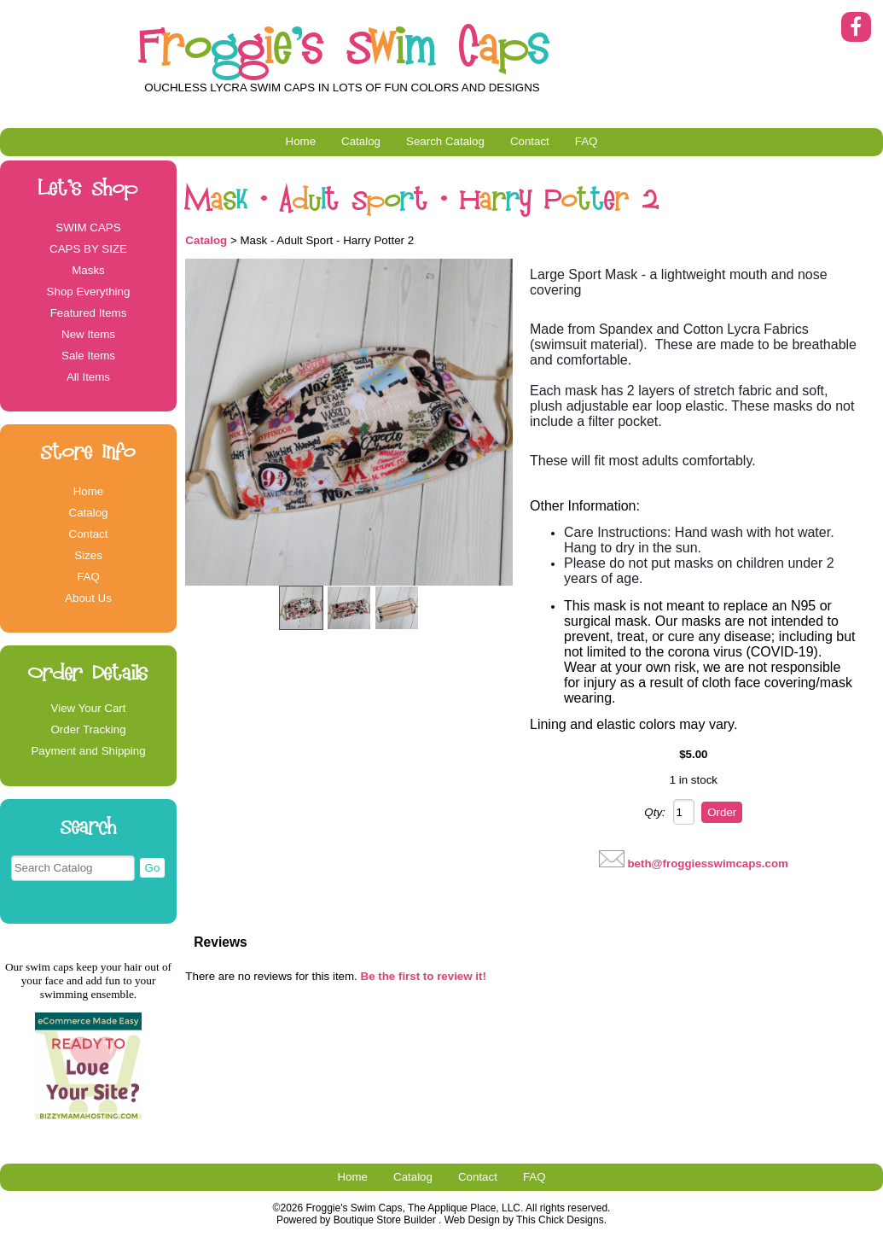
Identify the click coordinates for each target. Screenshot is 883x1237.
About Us (88, 598)
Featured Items (88, 312)
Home (301, 141)
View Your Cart (88, 708)
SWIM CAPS (87, 227)
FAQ (586, 141)
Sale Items (88, 355)
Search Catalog (445, 141)
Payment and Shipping (88, 750)
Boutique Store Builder (385, 1220)
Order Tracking (87, 729)
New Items (88, 334)
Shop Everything (89, 291)
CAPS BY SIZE (88, 248)
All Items (88, 377)
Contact (529, 141)
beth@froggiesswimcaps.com (707, 863)
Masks (88, 270)
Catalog (361, 141)
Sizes (88, 555)
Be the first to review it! (423, 976)
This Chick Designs (560, 1220)
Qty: (654, 812)
